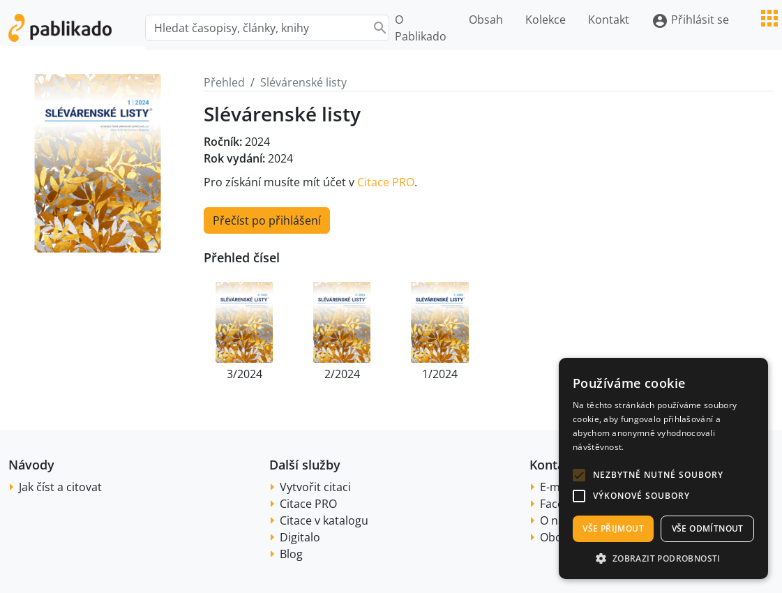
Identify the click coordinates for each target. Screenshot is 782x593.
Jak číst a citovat (60, 487)
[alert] (663, 468)
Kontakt (608, 19)
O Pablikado (420, 28)
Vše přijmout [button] (613, 528)
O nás (555, 520)
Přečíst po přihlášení (267, 220)
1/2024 (440, 374)
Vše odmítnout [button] (708, 528)
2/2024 (342, 374)
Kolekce (545, 19)
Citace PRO (385, 182)
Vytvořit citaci (315, 487)
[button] (579, 475)
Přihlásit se (690, 20)
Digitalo (300, 537)
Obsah (486, 19)
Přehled (224, 82)
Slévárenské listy (303, 82)
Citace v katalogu (324, 520)
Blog (291, 554)
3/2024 (244, 374)
